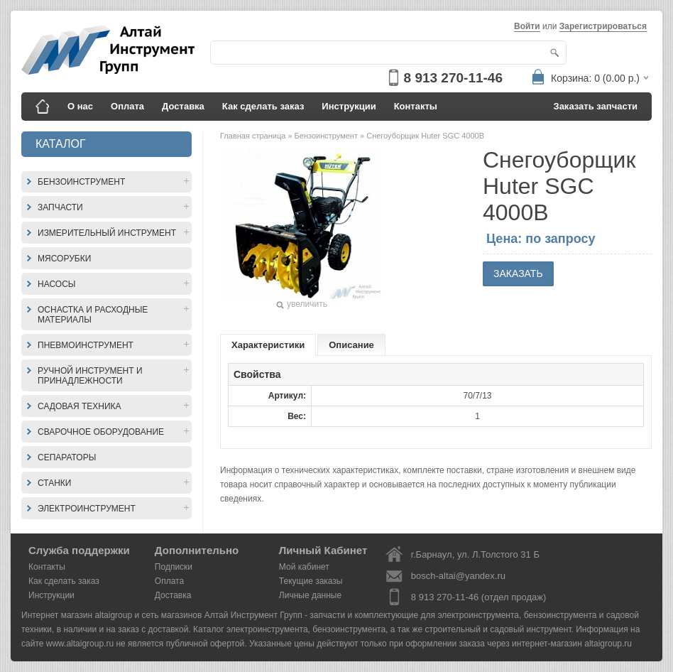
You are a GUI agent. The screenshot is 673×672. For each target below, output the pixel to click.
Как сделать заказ (263, 106)
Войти (527, 26)
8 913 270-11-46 (453, 77)
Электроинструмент (87, 509)
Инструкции (349, 106)
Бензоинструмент (81, 182)
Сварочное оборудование (101, 432)
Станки (54, 483)
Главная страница (254, 135)
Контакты (415, 106)
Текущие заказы (311, 581)
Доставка (183, 106)
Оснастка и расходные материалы (93, 315)
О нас (80, 106)
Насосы (56, 284)
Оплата (127, 106)
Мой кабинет (304, 567)
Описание (351, 345)
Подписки (173, 567)
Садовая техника (79, 406)
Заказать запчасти (596, 106)
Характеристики (268, 345)
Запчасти (60, 207)
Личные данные (310, 595)
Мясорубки (64, 259)
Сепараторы (67, 457)
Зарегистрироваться (603, 26)
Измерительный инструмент (107, 233)
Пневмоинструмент (85, 345)
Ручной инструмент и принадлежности (90, 376)
